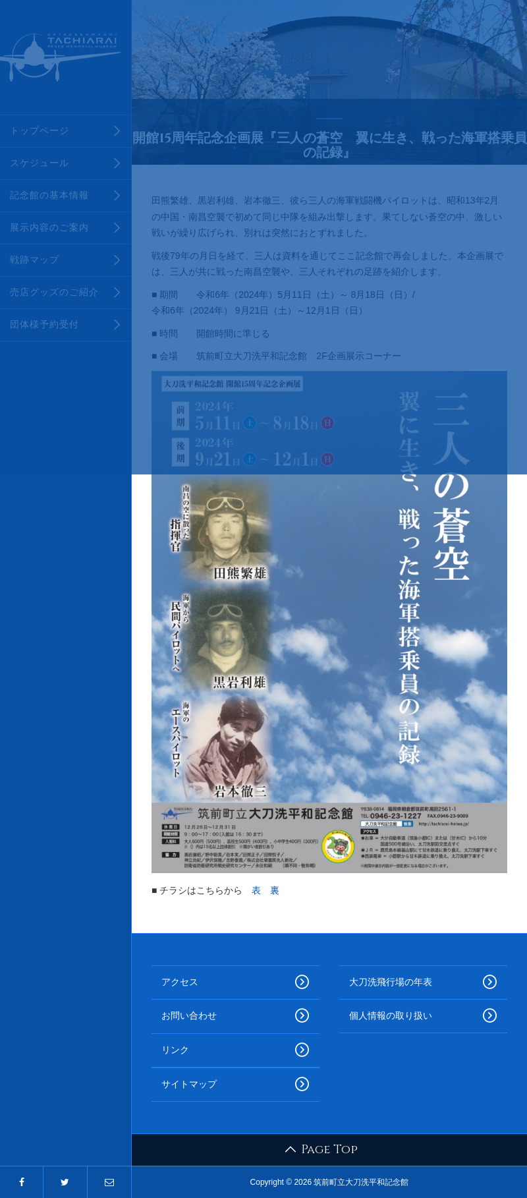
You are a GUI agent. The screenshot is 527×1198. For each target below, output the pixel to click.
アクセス (235, 982)
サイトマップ (235, 1085)
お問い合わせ (235, 1016)
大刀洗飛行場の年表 (423, 982)
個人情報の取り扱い (423, 1016)
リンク (235, 1050)
